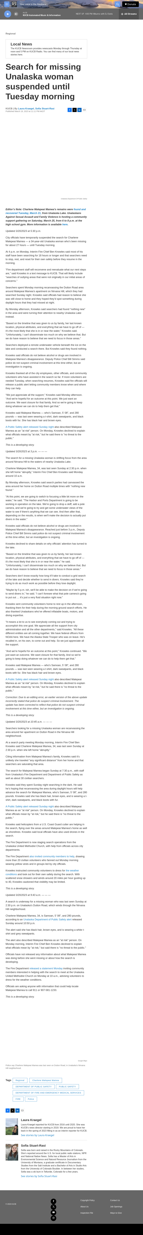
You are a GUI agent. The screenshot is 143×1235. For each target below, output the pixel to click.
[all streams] (129, 14)
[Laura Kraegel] (12, 1126)
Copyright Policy (87, 1200)
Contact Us (115, 1200)
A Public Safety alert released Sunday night (30, 427)
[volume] (16, 14)
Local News (21, 44)
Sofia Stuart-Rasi (44, 108)
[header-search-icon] (117, 4)
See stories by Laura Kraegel (37, 1135)
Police (31, 1099)
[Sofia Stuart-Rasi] (12, 1152)
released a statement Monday (46, 968)
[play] (7, 14)
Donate (131, 4)
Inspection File (86, 1213)
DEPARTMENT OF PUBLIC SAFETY (34, 1087)
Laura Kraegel (26, 108)
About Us (84, 1207)
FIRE (18, 1099)
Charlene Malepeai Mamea (45, 1080)
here (65, 224)
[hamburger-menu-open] (6, 4)
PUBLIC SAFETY (67, 1087)
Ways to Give (116, 1213)
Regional (11, 33)
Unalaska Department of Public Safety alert (47, 919)
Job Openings (116, 1207)
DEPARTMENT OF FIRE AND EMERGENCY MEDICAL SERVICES (48, 1093)
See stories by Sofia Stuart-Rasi (39, 1176)
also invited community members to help (51, 856)
